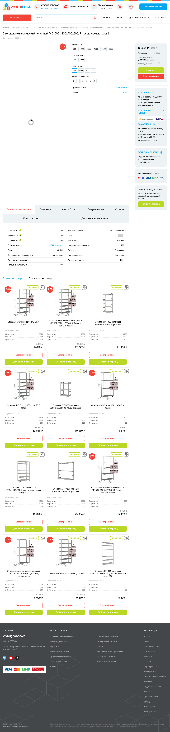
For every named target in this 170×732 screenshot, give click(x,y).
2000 (111, 49)
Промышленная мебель (60, 657)
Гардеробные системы (107, 641)
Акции (119, 18)
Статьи (147, 662)
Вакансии (148, 682)
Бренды (147, 702)
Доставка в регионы (144, 112)
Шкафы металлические (107, 636)
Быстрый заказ (23, 355)
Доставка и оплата (139, 18)
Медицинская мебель (59, 652)
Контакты (160, 18)
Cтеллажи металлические (61, 636)
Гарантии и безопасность (155, 677)
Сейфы (100, 646)
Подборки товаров (152, 687)
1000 (81, 49)
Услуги (106, 18)
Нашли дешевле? (145, 64)
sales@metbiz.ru (79, 7)
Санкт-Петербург (52, 9)
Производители (151, 697)
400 (81, 70)
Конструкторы (150, 712)
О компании (149, 652)
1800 (103, 49)
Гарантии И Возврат (148, 152)
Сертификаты (150, 667)
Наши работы (150, 672)
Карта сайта (149, 707)
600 (93, 70)
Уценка (53, 667)
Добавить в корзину (23, 362)
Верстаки (54, 646)
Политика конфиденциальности (15, 727)
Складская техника (106, 657)
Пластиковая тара (58, 662)
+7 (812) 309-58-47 (14, 636)
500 (74, 49)
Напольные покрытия (106, 662)
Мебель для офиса (58, 641)
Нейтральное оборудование (110, 652)
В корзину (151, 70)
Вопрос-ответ (31, 218)
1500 (96, 49)
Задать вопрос (151, 204)
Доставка (143, 92)
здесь (146, 162)
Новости (148, 657)
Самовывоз (144, 124)
